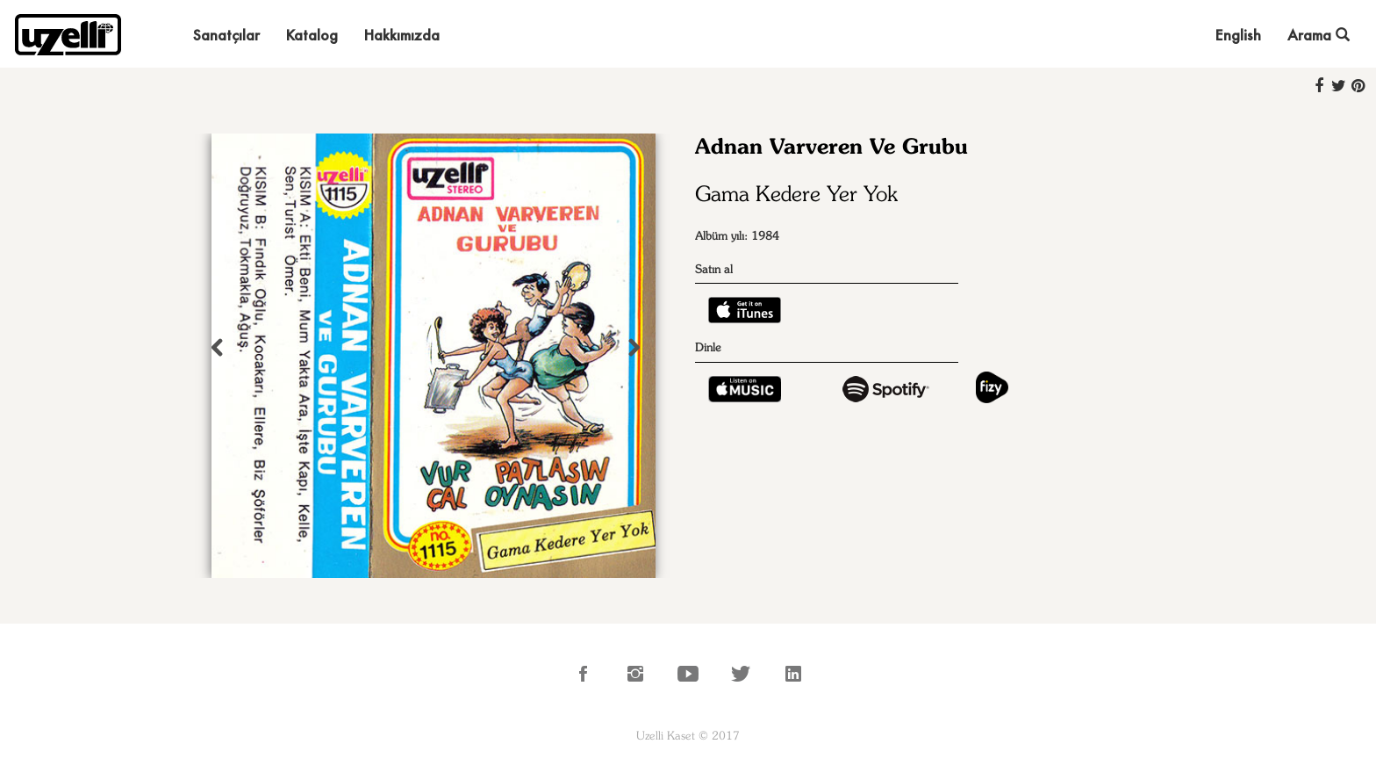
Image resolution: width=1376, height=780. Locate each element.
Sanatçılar (226, 34)
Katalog (312, 34)
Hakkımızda (402, 34)
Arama (1318, 34)
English (1238, 34)
